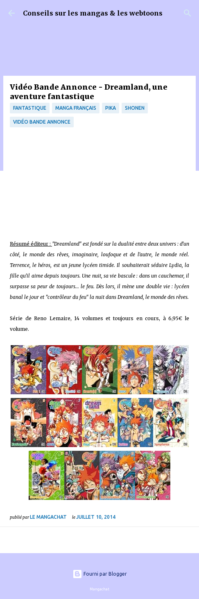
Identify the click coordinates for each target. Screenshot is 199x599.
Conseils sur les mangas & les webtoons (93, 13)
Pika (110, 108)
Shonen (135, 108)
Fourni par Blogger (99, 573)
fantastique (29, 108)
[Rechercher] (187, 13)
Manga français (75, 108)
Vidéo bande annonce (41, 121)
